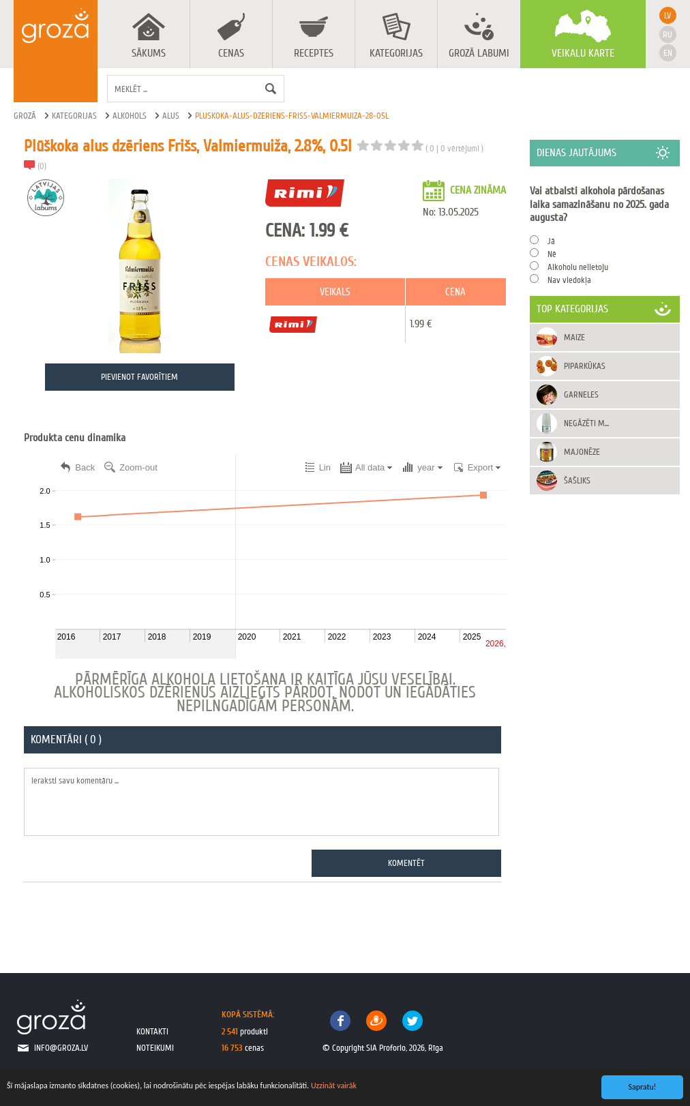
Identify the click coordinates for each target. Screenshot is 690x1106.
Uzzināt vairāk (334, 1085)
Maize (575, 337)
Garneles (582, 394)
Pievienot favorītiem (140, 377)
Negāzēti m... (587, 423)
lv (667, 15)
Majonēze (583, 452)
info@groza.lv (61, 1048)
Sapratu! (643, 1087)
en (667, 53)
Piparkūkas (585, 366)
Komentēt (407, 863)
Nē (552, 254)
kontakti (152, 1031)
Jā (552, 241)
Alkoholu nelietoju (578, 267)
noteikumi (155, 1048)
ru (667, 34)
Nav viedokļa (570, 280)
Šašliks (578, 480)
